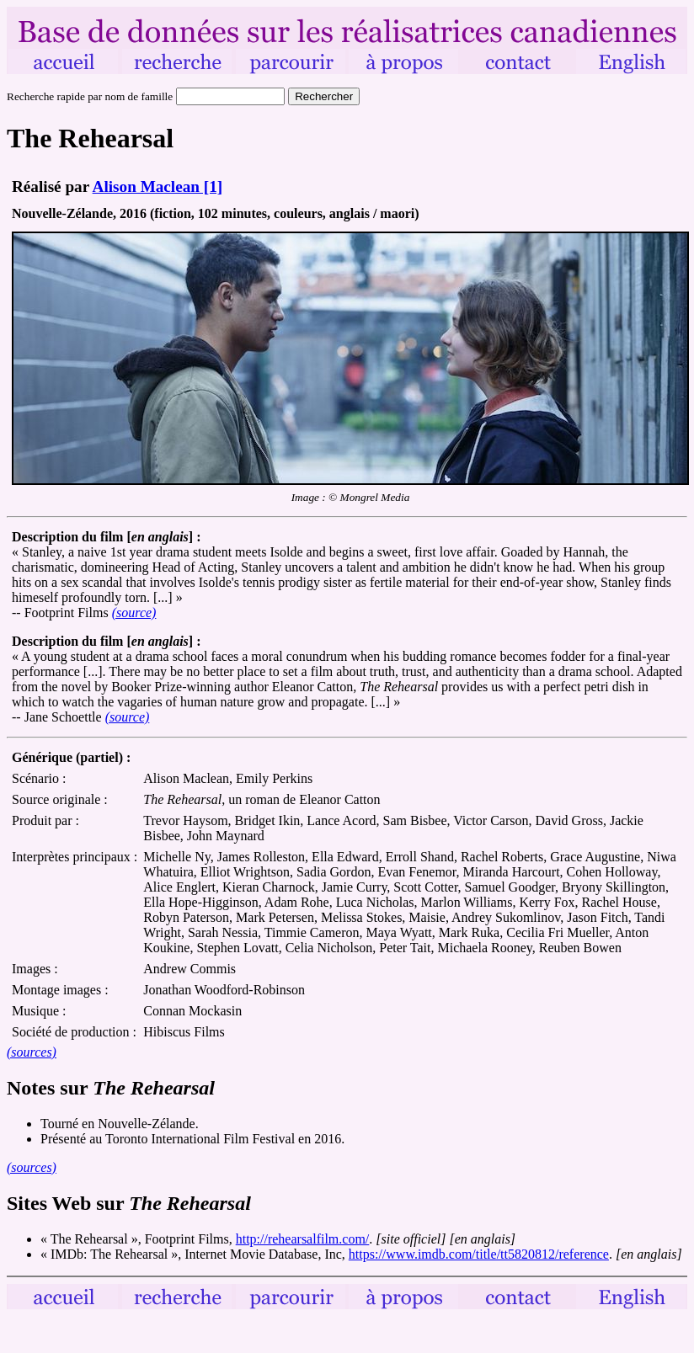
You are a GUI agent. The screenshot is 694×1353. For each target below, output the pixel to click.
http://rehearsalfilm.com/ (303, 1239)
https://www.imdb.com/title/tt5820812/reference (479, 1254)
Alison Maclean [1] (158, 186)
